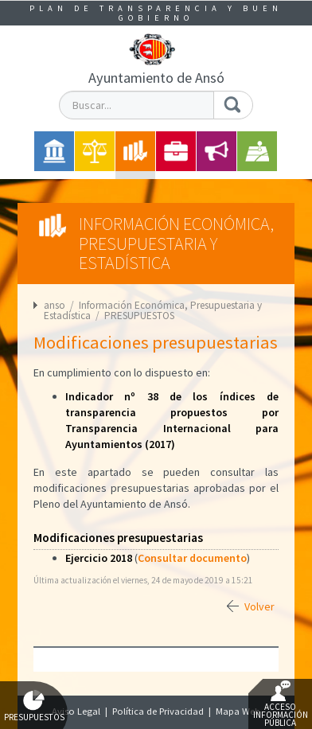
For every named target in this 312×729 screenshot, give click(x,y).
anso (54, 305)
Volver (259, 606)
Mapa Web (238, 711)
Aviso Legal (76, 711)
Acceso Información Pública (280, 704)
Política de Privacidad (158, 711)
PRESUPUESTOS (139, 315)
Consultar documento (192, 558)
